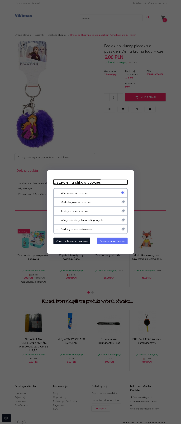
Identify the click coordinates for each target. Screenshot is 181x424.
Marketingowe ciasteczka (75, 202)
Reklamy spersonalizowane (76, 229)
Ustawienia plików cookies (77, 182)
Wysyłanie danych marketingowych (82, 220)
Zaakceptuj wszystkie (112, 241)
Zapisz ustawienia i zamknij (72, 241)
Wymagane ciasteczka (74, 193)
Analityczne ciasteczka (74, 211)
